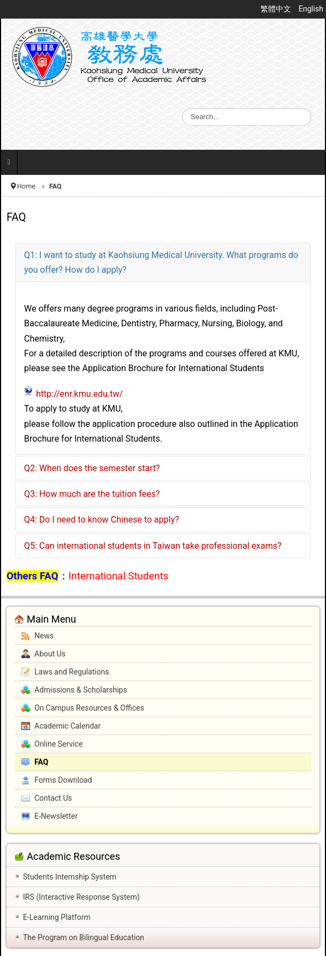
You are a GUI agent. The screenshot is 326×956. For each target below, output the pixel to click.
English (311, 8)
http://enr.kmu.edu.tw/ (79, 394)
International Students (119, 576)
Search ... (182, 108)
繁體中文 (276, 8)
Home (26, 186)
